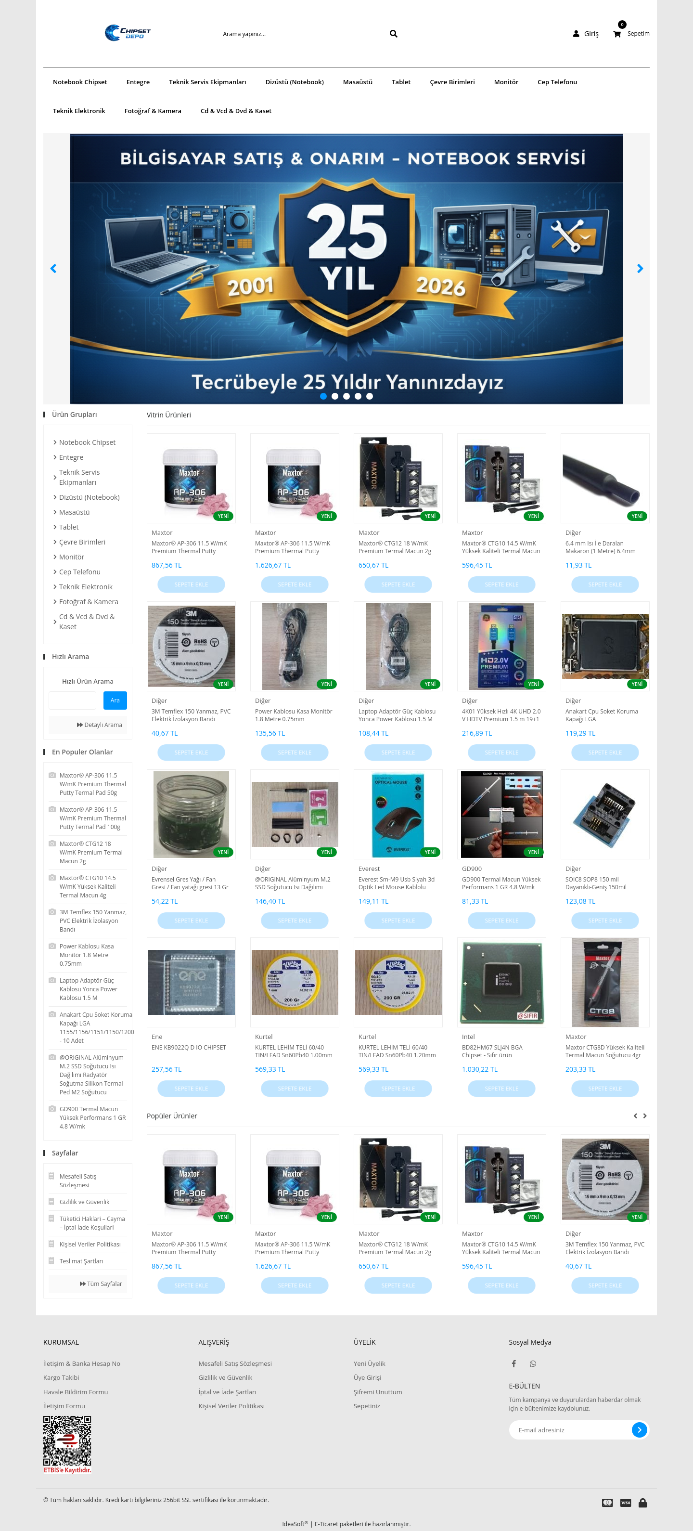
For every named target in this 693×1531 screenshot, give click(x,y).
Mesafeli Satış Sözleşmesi (235, 1363)
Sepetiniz (367, 1405)
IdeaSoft (295, 1524)
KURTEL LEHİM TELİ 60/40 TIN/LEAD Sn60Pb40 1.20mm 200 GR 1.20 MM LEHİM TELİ (397, 1051)
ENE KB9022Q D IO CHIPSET (189, 1047)
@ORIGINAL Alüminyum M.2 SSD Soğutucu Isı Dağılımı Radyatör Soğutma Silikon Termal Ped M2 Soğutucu (293, 883)
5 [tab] (369, 396)
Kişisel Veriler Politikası (231, 1405)
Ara (115, 700)
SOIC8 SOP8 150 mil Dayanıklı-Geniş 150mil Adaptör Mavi (596, 883)
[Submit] (639, 1430)
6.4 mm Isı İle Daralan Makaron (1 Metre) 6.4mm (600, 547)
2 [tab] (335, 396)
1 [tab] (323, 396)
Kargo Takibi (61, 1377)
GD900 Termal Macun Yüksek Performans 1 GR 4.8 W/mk (501, 883)
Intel (468, 1036)
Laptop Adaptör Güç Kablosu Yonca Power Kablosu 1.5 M (397, 715)
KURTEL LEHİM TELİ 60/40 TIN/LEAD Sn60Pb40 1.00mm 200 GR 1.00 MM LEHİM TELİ (294, 1051)
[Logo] (113, 33)
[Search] (295, 33)
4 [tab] (358, 396)
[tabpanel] (346, 268)
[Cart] (631, 33)
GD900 (472, 868)
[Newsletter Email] (579, 1430)
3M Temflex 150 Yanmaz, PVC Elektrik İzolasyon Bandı (191, 715)
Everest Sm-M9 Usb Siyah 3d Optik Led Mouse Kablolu (397, 883)
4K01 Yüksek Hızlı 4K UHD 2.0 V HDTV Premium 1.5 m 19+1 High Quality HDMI (501, 715)
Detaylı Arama (99, 725)
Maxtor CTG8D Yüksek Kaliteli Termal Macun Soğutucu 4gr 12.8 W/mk (604, 1051)
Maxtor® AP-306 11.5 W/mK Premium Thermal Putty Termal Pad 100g (292, 547)
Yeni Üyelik (369, 1363)
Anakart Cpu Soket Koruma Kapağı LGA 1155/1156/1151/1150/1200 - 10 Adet (604, 715)
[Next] (640, 268)
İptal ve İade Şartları (227, 1392)
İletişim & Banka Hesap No (81, 1363)
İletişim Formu (64, 1405)
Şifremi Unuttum (378, 1392)
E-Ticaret (326, 1524)
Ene (157, 1036)
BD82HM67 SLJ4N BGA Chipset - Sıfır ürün (492, 1051)
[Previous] (53, 268)
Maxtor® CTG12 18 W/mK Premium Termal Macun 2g (395, 547)
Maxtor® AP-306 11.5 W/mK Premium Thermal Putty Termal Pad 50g (189, 547)
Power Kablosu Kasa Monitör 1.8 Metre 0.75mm (294, 715)
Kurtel (263, 1036)
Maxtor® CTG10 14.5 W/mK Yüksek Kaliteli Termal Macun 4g (501, 547)
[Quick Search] (72, 700)
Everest (369, 868)
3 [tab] (346, 396)
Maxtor (162, 532)
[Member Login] (588, 33)
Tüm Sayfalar (101, 1284)
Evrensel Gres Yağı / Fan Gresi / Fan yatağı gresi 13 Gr (190, 883)
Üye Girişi (367, 1377)
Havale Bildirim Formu (75, 1392)
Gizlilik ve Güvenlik (225, 1377)
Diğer (573, 532)
